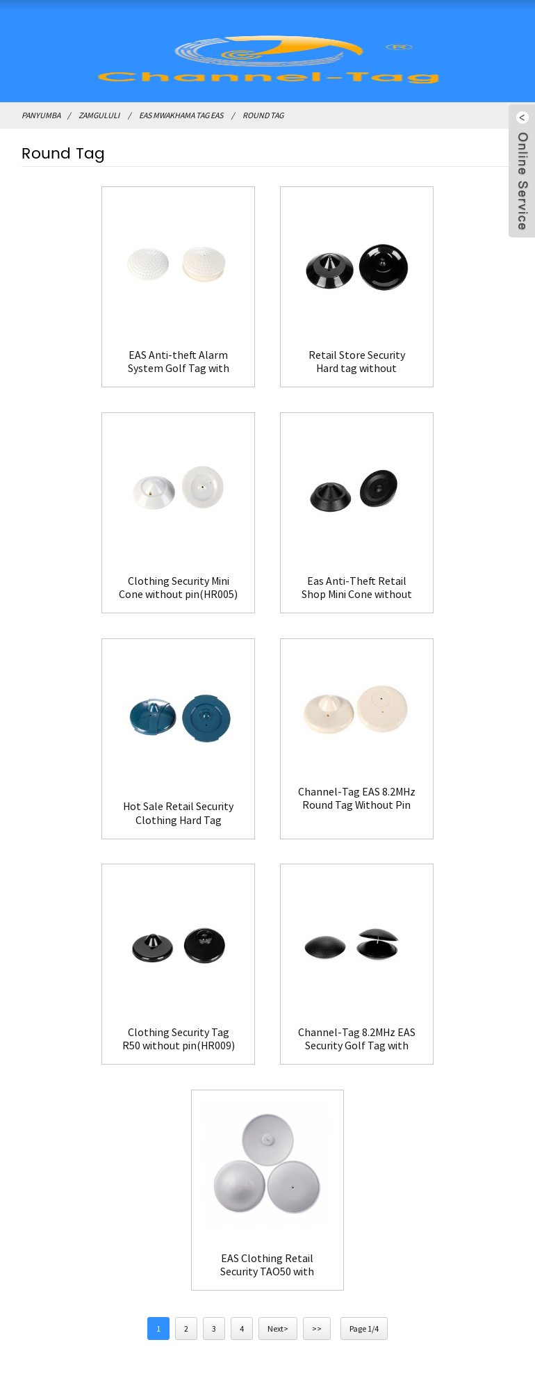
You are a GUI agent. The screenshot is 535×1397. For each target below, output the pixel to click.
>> (317, 848)
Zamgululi (99, 115)
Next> (278, 848)
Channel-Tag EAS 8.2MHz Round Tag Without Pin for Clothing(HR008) (436, 553)
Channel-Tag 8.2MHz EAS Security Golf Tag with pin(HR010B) (267, 783)
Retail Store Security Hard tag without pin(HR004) (267, 350)
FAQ (311, 1056)
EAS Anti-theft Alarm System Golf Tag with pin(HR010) (98, 350)
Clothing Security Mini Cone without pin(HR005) (436, 350)
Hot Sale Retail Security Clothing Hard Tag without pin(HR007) (267, 567)
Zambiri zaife (332, 1011)
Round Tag (262, 115)
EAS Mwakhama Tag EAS (181, 115)
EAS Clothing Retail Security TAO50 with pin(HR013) (436, 783)
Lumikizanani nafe (345, 1033)
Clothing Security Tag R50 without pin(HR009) (98, 783)
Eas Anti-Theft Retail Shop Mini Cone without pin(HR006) (99, 567)
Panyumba (41, 115)
